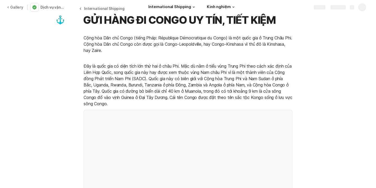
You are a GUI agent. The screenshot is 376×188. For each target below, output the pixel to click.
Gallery (15, 7)
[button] (193, 7)
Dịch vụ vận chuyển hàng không (53, 7)
